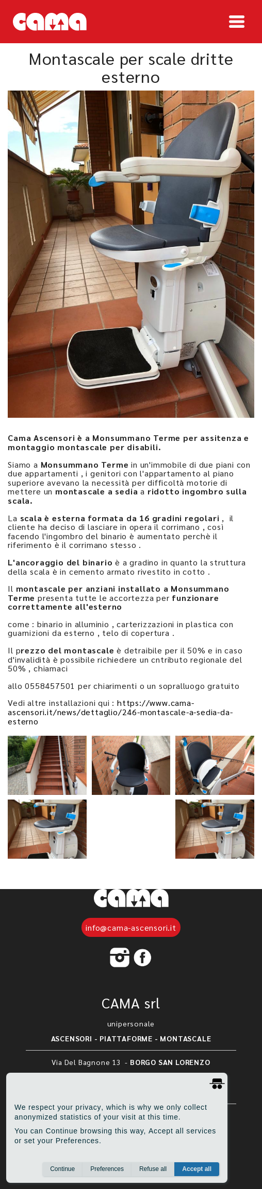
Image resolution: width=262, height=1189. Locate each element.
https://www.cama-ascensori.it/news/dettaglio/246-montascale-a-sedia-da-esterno (120, 711)
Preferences (107, 1169)
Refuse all (153, 1169)
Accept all (196, 1169)
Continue (62, 1169)
